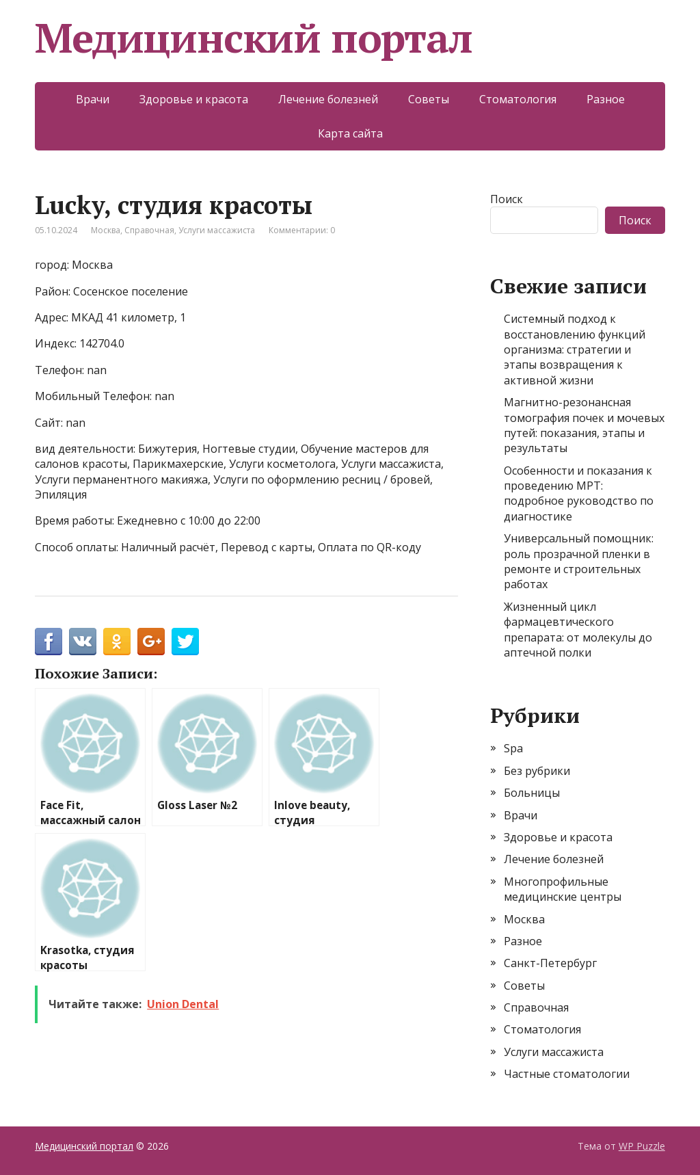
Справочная (149, 230)
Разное (606, 99)
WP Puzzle (642, 1145)
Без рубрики (537, 770)
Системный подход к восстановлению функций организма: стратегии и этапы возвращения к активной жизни (574, 349)
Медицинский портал (253, 38)
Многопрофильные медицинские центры (562, 889)
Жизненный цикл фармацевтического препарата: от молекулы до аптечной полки (578, 629)
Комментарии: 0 (302, 230)
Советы (428, 99)
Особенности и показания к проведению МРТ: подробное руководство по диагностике (579, 493)
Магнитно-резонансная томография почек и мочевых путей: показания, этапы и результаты (584, 425)
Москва (105, 230)
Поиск (506, 199)
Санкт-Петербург (550, 963)
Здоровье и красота (193, 99)
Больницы (532, 792)
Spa (513, 748)
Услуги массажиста (216, 230)
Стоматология (517, 99)
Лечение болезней (328, 99)
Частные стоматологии (567, 1073)
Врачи (92, 99)
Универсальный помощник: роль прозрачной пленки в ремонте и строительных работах (579, 561)
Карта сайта (350, 133)
